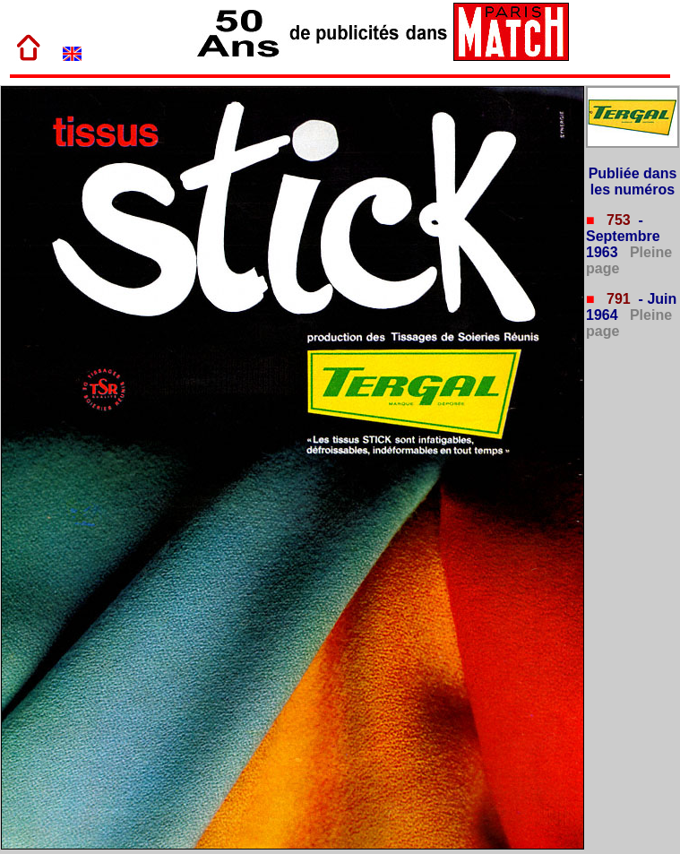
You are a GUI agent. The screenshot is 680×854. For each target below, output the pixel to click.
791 (617, 298)
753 (617, 220)
